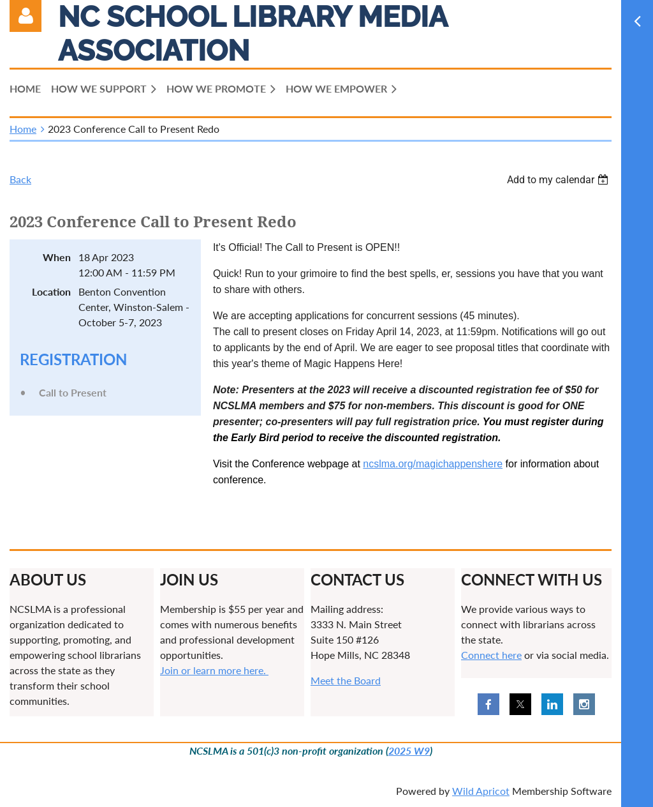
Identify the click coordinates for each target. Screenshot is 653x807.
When (57, 257)
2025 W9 (409, 750)
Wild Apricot (481, 791)
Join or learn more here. (214, 670)
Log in (25, 16)
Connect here (491, 655)
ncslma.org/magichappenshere (433, 463)
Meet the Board (346, 680)
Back (20, 179)
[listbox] (559, 180)
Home (23, 129)
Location (51, 291)
